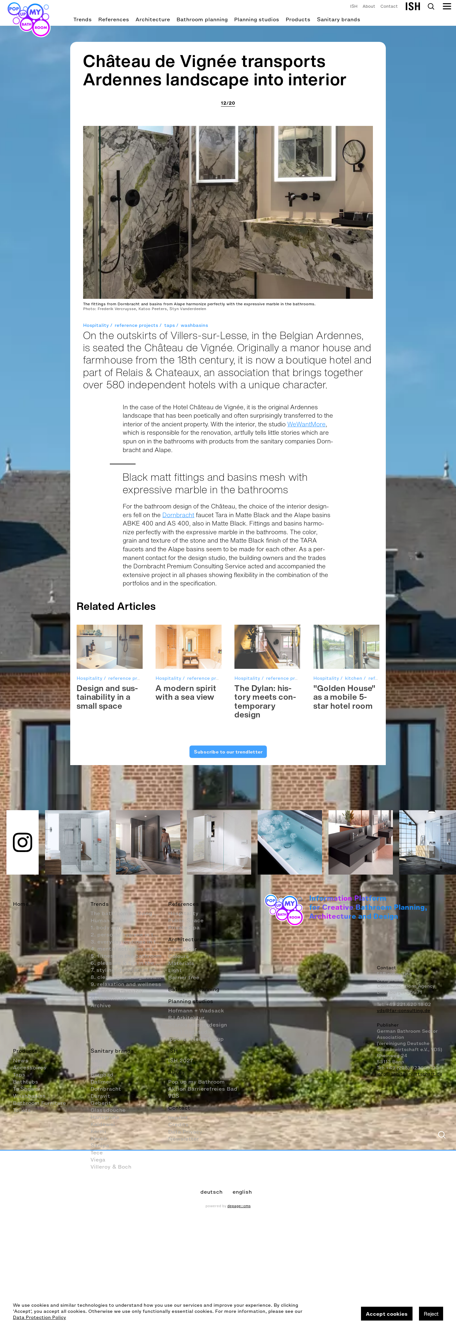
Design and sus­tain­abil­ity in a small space (107, 1096)
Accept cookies (387, 1313)
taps (169, 724)
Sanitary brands (338, 19)
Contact (389, 6)
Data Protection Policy (39, 1317)
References (113, 19)
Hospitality (96, 724)
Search (431, 6)
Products (298, 19)
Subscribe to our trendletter (228, 1151)
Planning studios (256, 19)
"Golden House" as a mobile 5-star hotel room (344, 1096)
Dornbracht (178, 913)
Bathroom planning (202, 19)
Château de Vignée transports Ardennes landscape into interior (215, 468)
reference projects (136, 724)
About (369, 6)
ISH (353, 6)
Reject (431, 1313)
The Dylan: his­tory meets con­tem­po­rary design (265, 1100)
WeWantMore (306, 823)
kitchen (353, 1077)
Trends (82, 19)
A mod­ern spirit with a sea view (186, 1091)
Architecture (153, 19)
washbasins (194, 724)
